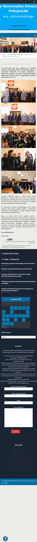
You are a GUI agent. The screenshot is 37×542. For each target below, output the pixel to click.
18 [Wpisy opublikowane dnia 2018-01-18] (15, 316)
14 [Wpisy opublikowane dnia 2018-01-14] (27, 312)
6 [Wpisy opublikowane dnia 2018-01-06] (23, 308)
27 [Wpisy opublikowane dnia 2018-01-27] (23, 319)
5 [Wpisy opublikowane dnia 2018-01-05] (19, 308)
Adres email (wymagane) (18, 395)
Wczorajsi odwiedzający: (18, 458)
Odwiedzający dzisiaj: (17, 453)
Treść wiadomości (18, 417)
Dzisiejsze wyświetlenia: (18, 451)
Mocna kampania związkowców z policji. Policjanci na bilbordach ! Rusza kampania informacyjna (16, 246)
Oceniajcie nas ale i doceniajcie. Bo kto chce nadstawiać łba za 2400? (20, 242)
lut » (6, 326)
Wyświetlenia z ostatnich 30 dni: (16, 462)
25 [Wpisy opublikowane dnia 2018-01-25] (15, 319)
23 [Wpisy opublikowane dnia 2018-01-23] (7, 319)
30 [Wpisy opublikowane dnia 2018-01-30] (7, 323)
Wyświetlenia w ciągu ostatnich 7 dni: (17, 460)
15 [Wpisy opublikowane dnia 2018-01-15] (3, 316)
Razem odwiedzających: (16, 469)
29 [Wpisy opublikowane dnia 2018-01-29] (3, 323)
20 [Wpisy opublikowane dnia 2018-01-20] (23, 316)
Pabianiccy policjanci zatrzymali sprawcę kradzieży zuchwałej (18, 282)
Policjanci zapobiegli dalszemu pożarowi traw (16, 269)
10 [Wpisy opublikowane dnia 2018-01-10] (11, 312)
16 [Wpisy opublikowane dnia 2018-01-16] (7, 316)
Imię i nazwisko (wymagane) (18, 388)
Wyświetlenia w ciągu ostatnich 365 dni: (16, 465)
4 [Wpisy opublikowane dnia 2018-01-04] (15, 308)
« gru (3, 326)
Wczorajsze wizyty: (18, 456)
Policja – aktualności (11, 259)
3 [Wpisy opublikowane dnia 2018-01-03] (11, 308)
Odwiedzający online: (18, 449)
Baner (10, 64)
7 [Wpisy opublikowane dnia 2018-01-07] (27, 308)
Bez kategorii (15, 64)
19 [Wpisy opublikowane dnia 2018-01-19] (19, 316)
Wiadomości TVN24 (11, 254)
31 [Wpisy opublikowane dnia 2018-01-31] (11, 323)
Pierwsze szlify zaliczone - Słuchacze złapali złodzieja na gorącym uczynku (15, 275)
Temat (18, 401)
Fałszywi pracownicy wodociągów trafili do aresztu (18, 263)
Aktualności (6, 64)
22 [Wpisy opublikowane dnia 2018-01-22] (3, 319)
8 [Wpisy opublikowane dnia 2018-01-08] (3, 312)
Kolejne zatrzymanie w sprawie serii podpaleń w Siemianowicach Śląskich (17, 289)
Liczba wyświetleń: (16, 467)
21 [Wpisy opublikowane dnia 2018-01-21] (27, 316)
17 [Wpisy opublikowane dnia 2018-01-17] (11, 316)
